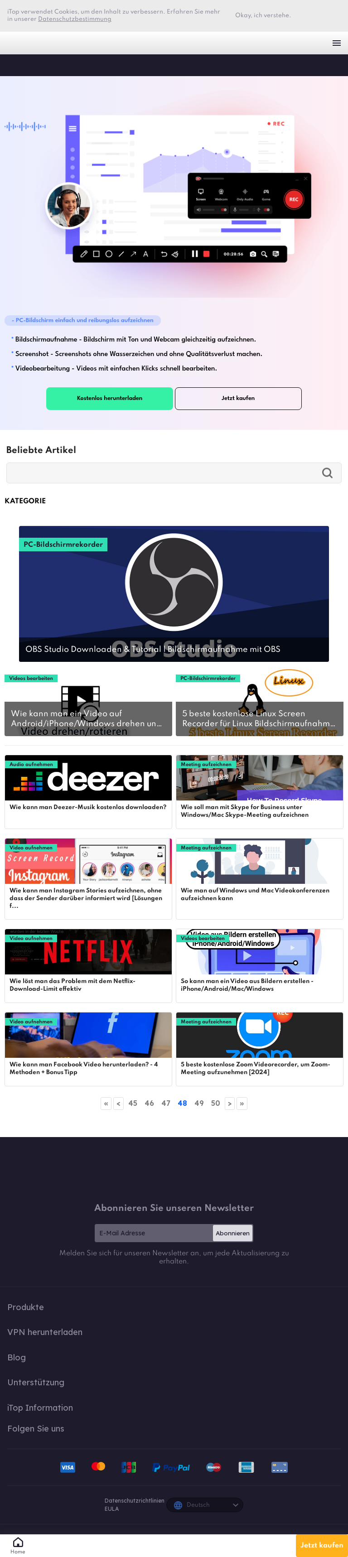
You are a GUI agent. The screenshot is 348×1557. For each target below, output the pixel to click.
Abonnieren (233, 1233)
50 (215, 1103)
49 (199, 1103)
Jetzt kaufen (321, 1545)
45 (132, 1103)
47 (165, 1103)
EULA (112, 1508)
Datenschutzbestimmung (74, 19)
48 (182, 1103)
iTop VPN (22, 43)
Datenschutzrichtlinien (134, 1500)
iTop (16, 64)
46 (149, 1103)
